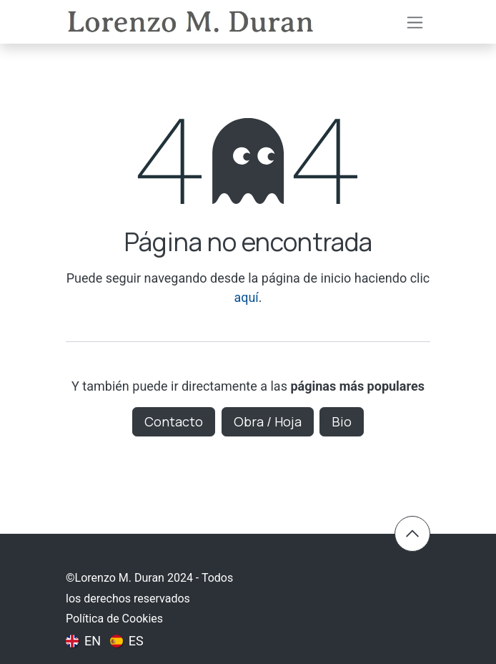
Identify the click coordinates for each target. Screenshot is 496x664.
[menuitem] (83, 640)
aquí (246, 297)
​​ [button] (412, 533)
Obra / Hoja (268, 421)
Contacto (173, 421)
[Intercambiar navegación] (415, 22)
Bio (342, 421)
